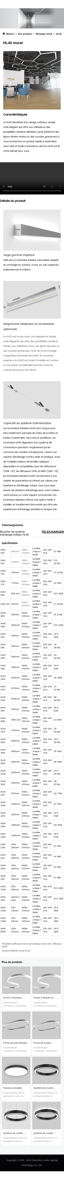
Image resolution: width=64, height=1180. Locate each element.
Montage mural (44, 34)
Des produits (25, 34)
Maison (10, 34)
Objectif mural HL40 (20, 950)
